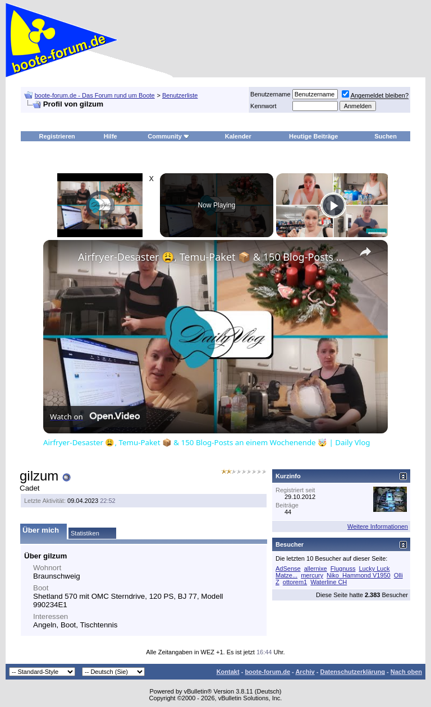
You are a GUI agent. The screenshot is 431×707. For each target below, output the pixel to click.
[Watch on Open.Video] (94, 416)
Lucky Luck (374, 568)
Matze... (286, 575)
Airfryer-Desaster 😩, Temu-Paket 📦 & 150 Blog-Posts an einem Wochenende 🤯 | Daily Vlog (214, 257)
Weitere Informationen (377, 526)
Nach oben (406, 671)
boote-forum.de (267, 671)
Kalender (238, 136)
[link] (61, 258)
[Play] (333, 205)
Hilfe (110, 136)
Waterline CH (328, 582)
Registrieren (57, 136)
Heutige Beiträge (313, 136)
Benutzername (270, 94)
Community (169, 136)
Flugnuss (343, 568)
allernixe (315, 568)
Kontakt (228, 671)
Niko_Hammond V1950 (359, 575)
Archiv (304, 671)
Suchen (385, 136)
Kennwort (263, 106)
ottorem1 (295, 582)
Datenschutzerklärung (352, 671)
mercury (312, 575)
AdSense (288, 568)
